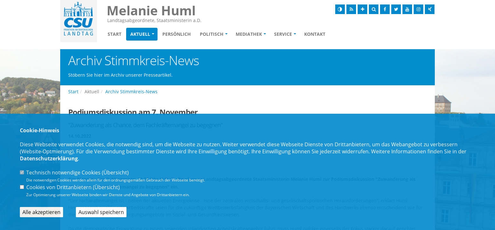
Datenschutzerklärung (49, 158)
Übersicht (115, 172)
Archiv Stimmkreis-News (131, 91)
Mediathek (249, 34)
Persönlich (176, 34)
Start (114, 34)
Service (283, 34)
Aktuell (140, 34)
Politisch (211, 34)
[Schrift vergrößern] (362, 9)
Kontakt (314, 34)
